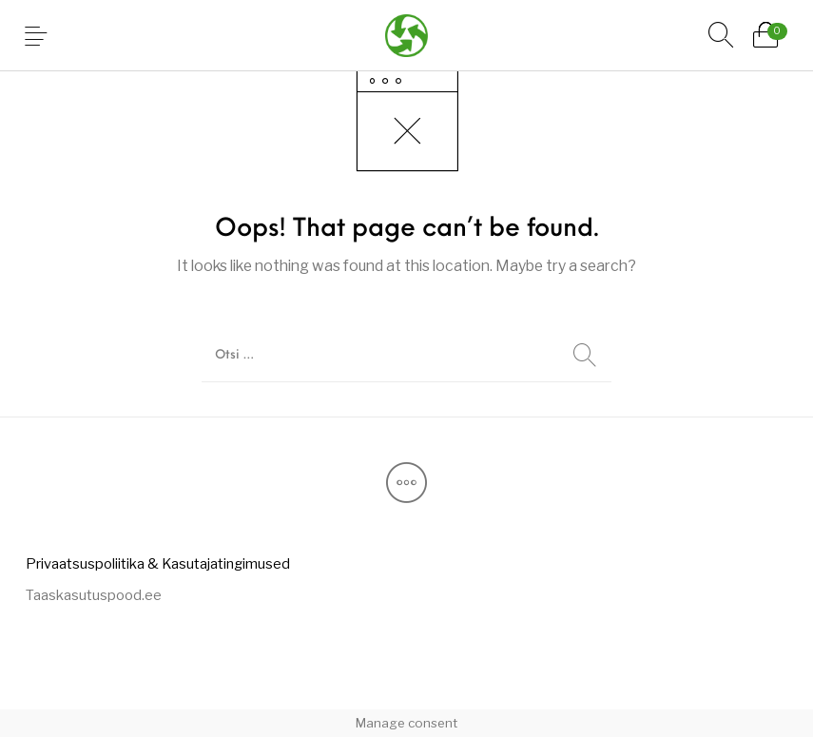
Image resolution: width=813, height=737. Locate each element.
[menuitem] (157, 563)
